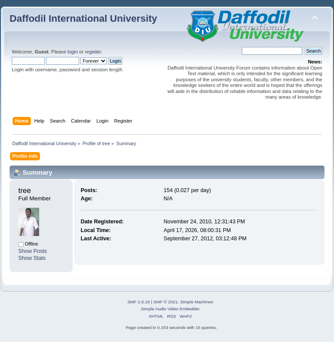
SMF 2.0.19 (138, 301)
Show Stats (32, 258)
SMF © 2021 (166, 301)
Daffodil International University (83, 18)
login (72, 51)
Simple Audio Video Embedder (170, 308)
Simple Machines (196, 301)
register (93, 51)
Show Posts (32, 251)
